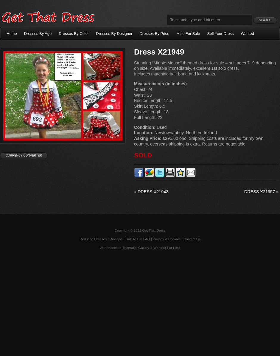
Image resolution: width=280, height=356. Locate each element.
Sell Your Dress (220, 33)
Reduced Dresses (93, 239)
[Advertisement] (140, 302)
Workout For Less (167, 248)
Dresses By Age (38, 33)
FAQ (146, 239)
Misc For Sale (188, 33)
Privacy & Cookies (167, 239)
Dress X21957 (261, 191)
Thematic (129, 248)
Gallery (143, 248)
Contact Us (191, 239)
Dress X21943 (151, 191)
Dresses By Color (74, 33)
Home (12, 33)
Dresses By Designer (114, 33)
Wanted (247, 33)
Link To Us (133, 239)
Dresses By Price (154, 33)
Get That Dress (47, 16)
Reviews (116, 239)
